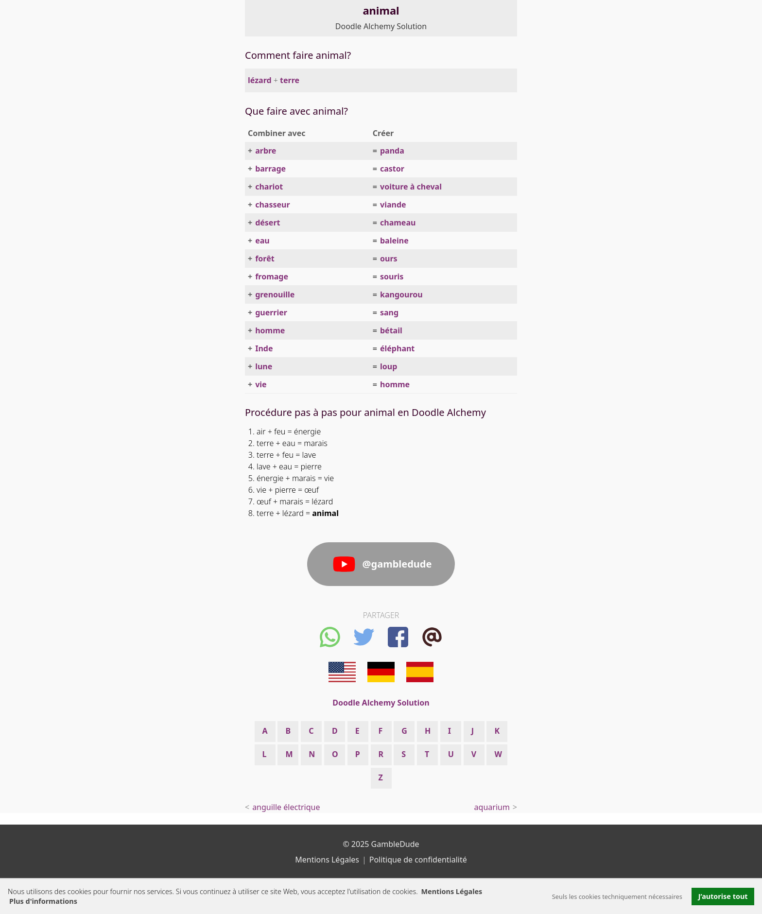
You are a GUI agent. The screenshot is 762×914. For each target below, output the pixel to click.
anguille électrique (286, 807)
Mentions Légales (451, 891)
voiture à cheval (411, 186)
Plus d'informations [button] (43, 901)
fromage (271, 276)
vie (260, 384)
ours (389, 258)
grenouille (274, 294)
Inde (264, 348)
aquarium (492, 807)
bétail (391, 330)
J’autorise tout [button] (723, 896)
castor (392, 168)
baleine (394, 240)
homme (270, 330)
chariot (269, 186)
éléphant (397, 348)
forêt (265, 258)
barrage (270, 168)
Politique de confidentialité (418, 859)
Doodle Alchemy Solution (381, 26)
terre (289, 80)
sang (389, 312)
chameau (398, 222)
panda (392, 150)
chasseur (272, 204)
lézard (260, 80)
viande (393, 204)
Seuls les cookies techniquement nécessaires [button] (617, 896)
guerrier (271, 312)
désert (267, 222)
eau (262, 240)
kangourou (401, 294)
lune (263, 366)
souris (391, 276)
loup (388, 366)
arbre (265, 150)
